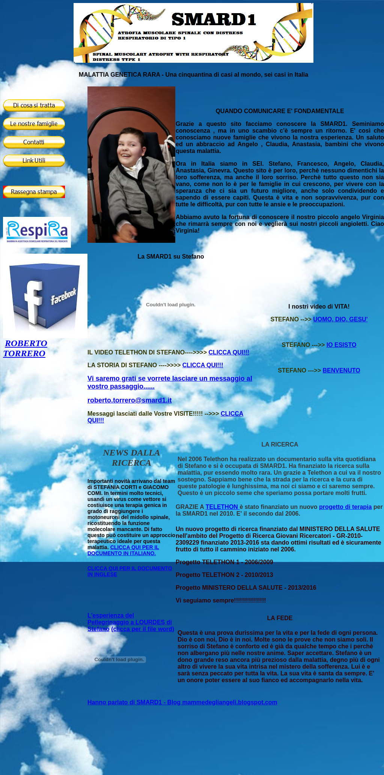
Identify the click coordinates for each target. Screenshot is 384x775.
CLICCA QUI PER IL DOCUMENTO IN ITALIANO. (123, 550)
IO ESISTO (342, 345)
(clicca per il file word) (142, 629)
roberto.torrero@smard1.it (129, 400)
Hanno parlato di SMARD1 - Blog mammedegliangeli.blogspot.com (182, 702)
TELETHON (223, 507)
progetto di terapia (345, 507)
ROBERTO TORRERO (25, 348)
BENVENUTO (341, 370)
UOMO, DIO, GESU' (340, 319)
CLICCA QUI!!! (228, 352)
